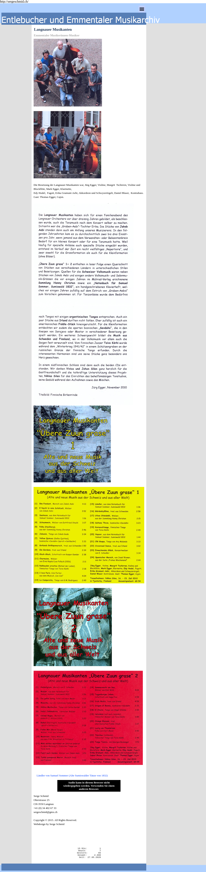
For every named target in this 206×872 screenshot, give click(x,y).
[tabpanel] (89, 408)
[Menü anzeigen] (141, 9)
